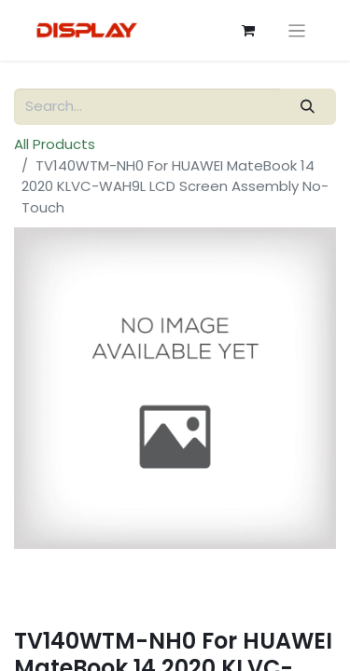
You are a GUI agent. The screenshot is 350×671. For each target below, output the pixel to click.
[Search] (308, 107)
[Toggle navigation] (297, 30)
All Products (54, 144)
